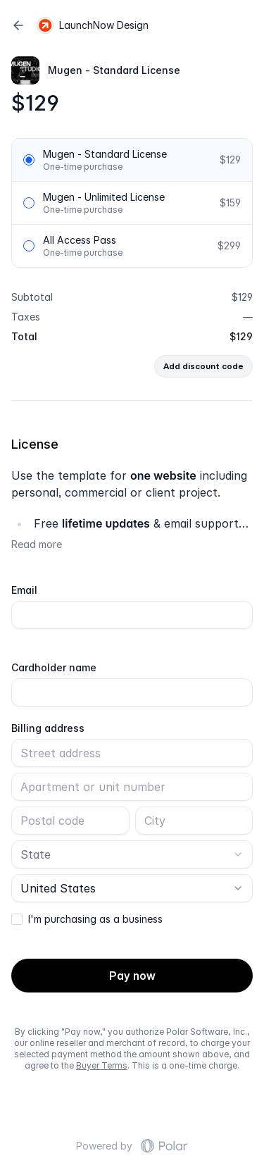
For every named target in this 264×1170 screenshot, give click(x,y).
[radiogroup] (132, 203)
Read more (36, 544)
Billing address (47, 728)
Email (24, 590)
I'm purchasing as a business (95, 919)
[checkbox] (17, 919)
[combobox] (132, 854)
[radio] (28, 160)
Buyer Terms (101, 1065)
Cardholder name (53, 668)
